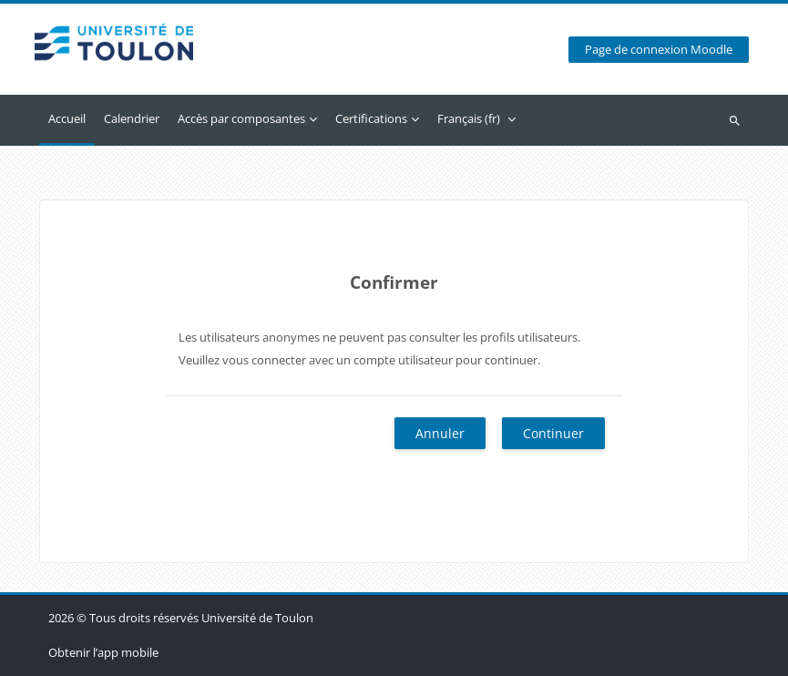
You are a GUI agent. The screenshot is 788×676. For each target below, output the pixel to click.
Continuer (553, 433)
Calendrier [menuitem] (131, 118)
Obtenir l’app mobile (103, 652)
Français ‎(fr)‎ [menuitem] (468, 118)
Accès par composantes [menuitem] (241, 118)
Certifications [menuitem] (371, 118)
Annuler (440, 433)
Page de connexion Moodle (658, 49)
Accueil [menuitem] (67, 118)
